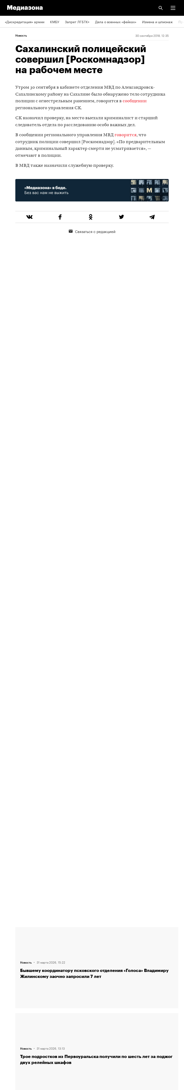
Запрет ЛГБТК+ (77, 21)
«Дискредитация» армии (24, 21)
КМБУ (54, 21)
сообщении (135, 101)
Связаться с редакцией (92, 231)
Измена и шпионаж (157, 21)
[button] (173, 8)
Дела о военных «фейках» (115, 21)
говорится (126, 135)
